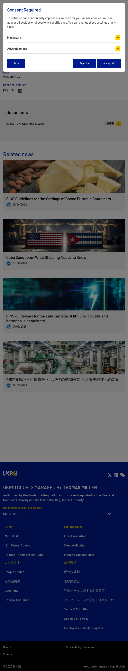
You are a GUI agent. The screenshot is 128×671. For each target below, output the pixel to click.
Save (16, 63)
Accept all (108, 63)
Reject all (85, 63)
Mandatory (14, 37)
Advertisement (17, 48)
